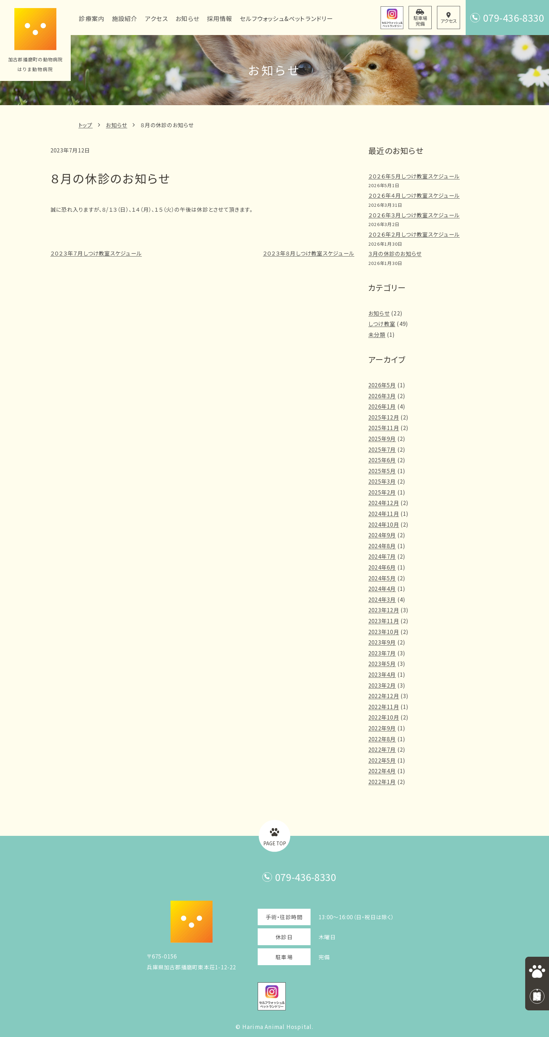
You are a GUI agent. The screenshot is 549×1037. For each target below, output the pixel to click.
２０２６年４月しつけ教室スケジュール (414, 195)
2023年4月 (382, 674)
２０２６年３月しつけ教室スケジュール (414, 215)
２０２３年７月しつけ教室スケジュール (96, 253)
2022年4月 (382, 771)
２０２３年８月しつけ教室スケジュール (308, 253)
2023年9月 (382, 642)
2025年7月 (382, 449)
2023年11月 (383, 621)
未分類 (376, 334)
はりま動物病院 (36, 69)
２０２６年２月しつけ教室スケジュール (414, 234)
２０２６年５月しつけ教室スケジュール (414, 176)
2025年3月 (382, 481)
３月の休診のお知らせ (395, 253)
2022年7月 (382, 749)
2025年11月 (383, 427)
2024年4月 (382, 588)
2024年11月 (383, 513)
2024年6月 (382, 567)
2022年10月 (383, 717)
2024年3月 (382, 599)
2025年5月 (382, 471)
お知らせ (116, 125)
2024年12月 (383, 502)
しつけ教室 (381, 323)
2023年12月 (383, 610)
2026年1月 (382, 406)
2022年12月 (383, 696)
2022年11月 (383, 706)
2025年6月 (382, 460)
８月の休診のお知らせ (167, 125)
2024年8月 (382, 546)
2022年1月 (382, 781)
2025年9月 (382, 438)
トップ (85, 125)
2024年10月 (383, 524)
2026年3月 (382, 396)
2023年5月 (382, 663)
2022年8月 (382, 739)
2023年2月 (382, 685)
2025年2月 (382, 492)
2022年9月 (382, 728)
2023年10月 (383, 631)
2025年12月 (383, 417)
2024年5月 (382, 578)
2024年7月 (382, 556)
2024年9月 (382, 535)
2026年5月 (382, 385)
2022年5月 (382, 760)
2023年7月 (382, 653)
